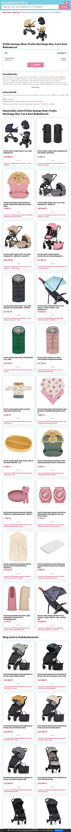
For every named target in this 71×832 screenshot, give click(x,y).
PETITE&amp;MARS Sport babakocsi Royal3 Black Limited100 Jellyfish (51, 675)
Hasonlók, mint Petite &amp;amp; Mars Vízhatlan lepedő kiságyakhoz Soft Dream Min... (51, 577)
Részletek (50, 830)
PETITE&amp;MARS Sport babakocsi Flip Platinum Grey (51, 778)
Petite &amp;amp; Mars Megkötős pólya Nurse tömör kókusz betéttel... (17, 566)
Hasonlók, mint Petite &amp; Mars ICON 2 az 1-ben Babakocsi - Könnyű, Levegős (17, 267)
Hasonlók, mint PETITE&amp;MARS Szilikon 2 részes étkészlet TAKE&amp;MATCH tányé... (18, 525)
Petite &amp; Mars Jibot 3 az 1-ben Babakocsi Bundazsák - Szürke (17, 307)
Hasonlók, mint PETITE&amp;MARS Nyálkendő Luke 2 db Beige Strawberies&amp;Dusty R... (52, 422)
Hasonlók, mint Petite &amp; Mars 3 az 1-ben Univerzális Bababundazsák (50, 370)
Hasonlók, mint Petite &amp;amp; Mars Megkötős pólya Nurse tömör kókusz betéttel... (17, 577)
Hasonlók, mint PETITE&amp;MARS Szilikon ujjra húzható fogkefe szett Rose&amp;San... (17, 628)
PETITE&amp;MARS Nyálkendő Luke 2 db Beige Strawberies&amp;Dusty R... (52, 411)
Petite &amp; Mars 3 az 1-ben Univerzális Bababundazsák (49, 358)
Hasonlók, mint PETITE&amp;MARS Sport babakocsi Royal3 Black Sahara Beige (52, 739)
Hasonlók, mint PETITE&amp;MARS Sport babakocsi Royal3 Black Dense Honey (18, 739)
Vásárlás (35, 65)
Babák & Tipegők (14, 101)
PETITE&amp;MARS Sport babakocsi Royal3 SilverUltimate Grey (18, 778)
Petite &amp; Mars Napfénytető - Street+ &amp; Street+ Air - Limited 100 (51, 617)
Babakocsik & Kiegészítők (28, 101)
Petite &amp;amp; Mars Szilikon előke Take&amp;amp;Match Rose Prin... (17, 204)
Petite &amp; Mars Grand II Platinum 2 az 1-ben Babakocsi (50, 255)
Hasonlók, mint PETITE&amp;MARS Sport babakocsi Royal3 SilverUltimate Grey (18, 790)
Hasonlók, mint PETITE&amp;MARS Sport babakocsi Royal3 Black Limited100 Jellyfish (52, 687)
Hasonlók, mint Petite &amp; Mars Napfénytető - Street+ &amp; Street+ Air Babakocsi (51, 319)
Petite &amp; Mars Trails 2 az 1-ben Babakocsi (18, 152)
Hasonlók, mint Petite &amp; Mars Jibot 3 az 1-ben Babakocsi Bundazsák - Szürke (17, 319)
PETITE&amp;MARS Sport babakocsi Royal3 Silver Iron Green (18, 675)
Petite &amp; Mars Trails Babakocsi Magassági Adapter (52, 152)
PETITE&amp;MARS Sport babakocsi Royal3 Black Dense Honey (18, 727)
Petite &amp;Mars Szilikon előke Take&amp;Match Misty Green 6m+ (51, 462)
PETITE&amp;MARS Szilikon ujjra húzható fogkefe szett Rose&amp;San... (17, 617)
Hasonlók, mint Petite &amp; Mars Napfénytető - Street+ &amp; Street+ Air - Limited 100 (51, 628)
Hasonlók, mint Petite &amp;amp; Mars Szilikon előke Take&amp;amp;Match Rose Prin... (18, 215)
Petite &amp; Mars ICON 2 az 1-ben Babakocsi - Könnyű (51, 203)
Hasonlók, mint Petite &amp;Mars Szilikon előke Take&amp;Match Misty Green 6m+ (50, 474)
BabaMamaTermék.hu (14, 2)
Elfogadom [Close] (59, 830)
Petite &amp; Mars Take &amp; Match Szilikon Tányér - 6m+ (18, 462)
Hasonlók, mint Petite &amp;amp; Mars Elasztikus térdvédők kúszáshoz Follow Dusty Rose (51, 525)
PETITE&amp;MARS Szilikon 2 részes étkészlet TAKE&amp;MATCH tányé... (18, 513)
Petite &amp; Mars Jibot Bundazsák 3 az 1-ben (18, 358)
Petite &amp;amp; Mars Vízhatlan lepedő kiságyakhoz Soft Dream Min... (51, 566)
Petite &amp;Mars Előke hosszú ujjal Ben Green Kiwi (17, 410)
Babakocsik (39, 101)
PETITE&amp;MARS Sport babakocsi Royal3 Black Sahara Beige (51, 727)
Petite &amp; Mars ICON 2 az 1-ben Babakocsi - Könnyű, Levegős (17, 255)
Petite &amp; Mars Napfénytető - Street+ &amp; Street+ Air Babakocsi (51, 308)
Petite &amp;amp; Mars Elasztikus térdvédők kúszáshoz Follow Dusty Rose (51, 514)
